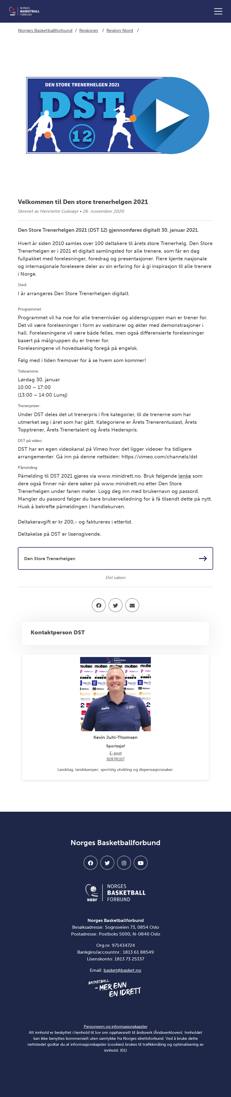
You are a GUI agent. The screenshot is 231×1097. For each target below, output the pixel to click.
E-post (116, 753)
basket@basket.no (122, 970)
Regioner (88, 30)
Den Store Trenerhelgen (115, 558)
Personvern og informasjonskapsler (115, 1026)
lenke (184, 476)
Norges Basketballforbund (45, 30)
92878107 (115, 759)
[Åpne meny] (219, 11)
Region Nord (119, 30)
